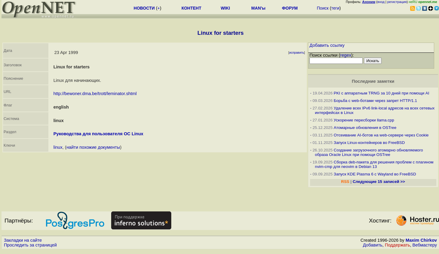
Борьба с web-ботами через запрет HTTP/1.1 (375, 100)
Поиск (323, 8)
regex (345, 55)
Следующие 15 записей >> (379, 181)
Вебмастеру (425, 245)
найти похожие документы (93, 147)
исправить (296, 52)
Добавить (373, 245)
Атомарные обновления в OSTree (365, 127)
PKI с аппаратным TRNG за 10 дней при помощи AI (381, 93)
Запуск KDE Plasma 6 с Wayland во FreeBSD (375, 174)
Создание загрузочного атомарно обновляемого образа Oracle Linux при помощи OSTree (369, 152)
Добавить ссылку (327, 45)
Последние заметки (373, 81)
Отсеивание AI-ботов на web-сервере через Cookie (381, 135)
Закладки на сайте (23, 240)
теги (335, 8)
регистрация (397, 2)
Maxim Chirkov (421, 240)
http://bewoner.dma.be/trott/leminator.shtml (95, 93)
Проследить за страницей (30, 245)
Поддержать (397, 245)
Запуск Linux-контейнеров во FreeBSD (369, 142)
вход (381, 2)
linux (57, 147)
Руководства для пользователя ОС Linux (98, 133)
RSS (345, 181)
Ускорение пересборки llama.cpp (364, 120)
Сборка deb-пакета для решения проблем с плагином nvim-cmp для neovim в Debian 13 (374, 164)
